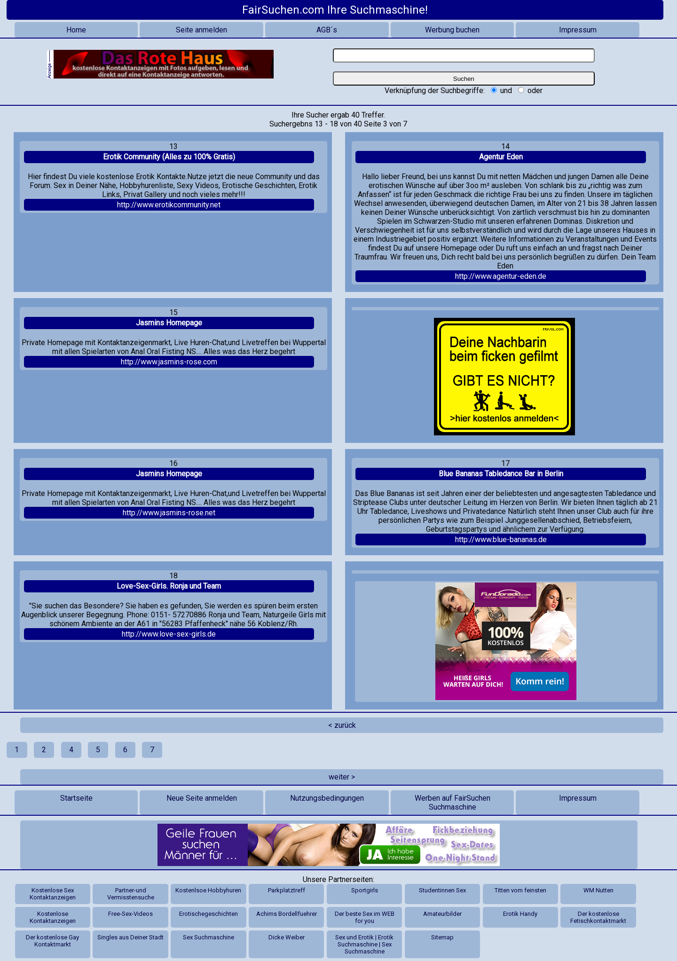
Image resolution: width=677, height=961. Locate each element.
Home (76, 29)
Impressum (578, 29)
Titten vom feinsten (520, 890)
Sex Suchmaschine (208, 937)
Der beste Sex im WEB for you (364, 917)
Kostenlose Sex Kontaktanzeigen (53, 894)
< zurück (342, 725)
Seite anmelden (201, 29)
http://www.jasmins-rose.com (169, 361)
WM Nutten (598, 890)
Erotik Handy (520, 913)
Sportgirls (364, 890)
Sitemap (442, 937)
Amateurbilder (442, 913)
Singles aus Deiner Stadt (130, 937)
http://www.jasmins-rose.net (169, 512)
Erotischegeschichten (208, 913)
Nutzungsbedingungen (327, 798)
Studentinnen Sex (442, 890)
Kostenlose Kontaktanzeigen (53, 917)
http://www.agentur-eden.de (500, 276)
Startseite (76, 798)
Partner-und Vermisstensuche (130, 894)
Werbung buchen (452, 29)
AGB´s (326, 29)
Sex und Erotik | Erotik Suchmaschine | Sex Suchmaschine (364, 944)
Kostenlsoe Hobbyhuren (208, 890)
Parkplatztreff (286, 890)
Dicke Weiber (286, 937)
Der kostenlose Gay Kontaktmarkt (52, 941)
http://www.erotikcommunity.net (168, 204)
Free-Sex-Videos (130, 913)
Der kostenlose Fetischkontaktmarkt (598, 917)
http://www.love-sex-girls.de (169, 634)
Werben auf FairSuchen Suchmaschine (452, 802)
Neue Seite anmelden (201, 798)
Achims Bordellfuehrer (286, 913)
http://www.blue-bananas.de (501, 539)
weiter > (342, 776)
